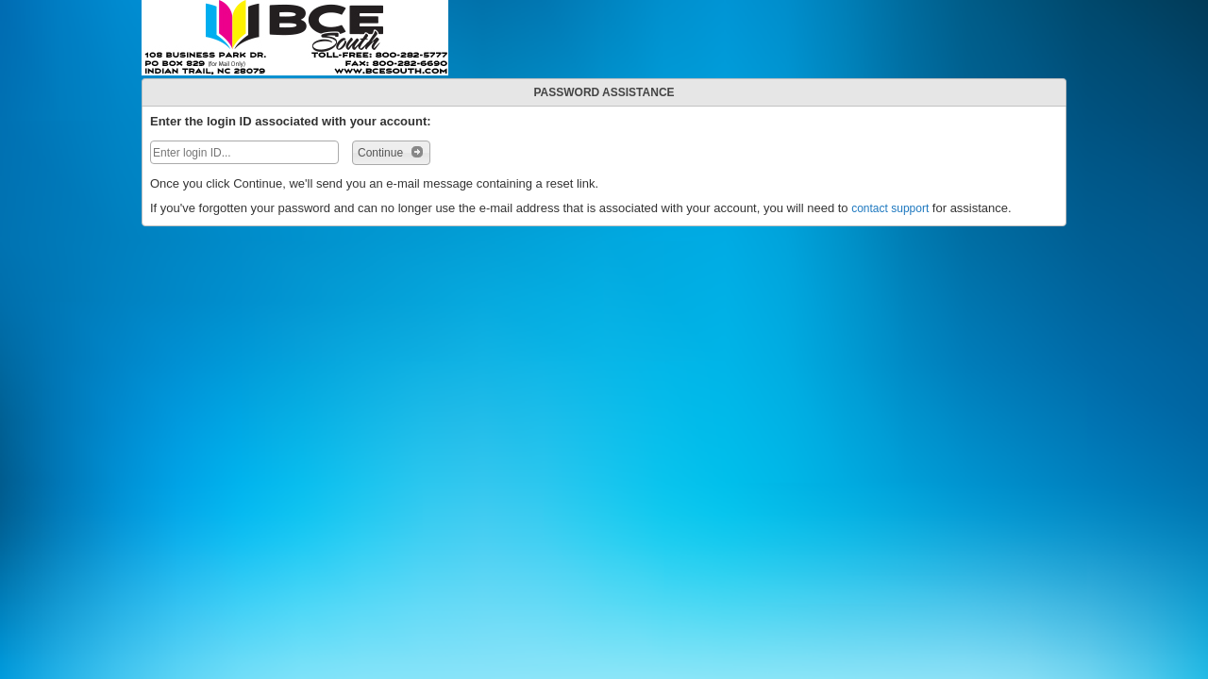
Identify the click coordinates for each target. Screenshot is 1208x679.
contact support (890, 208)
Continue (391, 151)
